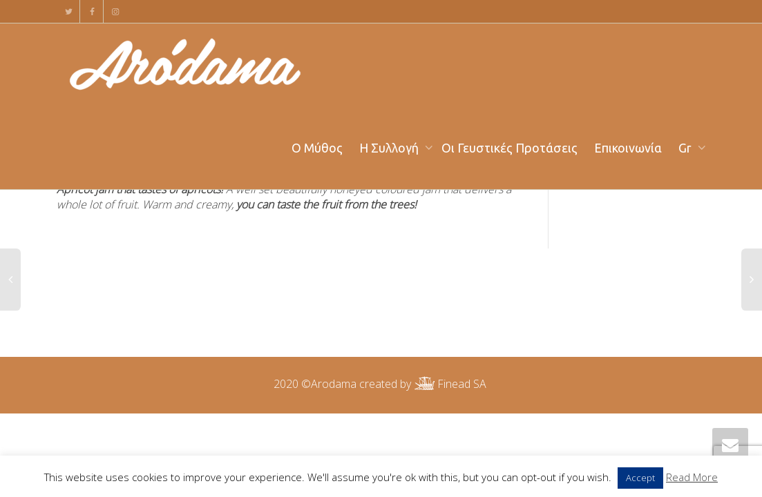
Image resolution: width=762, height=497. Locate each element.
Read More (692, 477)
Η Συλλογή (390, 148)
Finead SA (448, 383)
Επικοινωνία (628, 148)
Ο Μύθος (317, 148)
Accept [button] (640, 477)
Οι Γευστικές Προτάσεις (509, 148)
